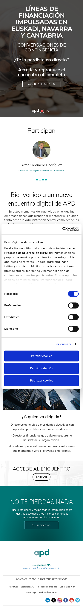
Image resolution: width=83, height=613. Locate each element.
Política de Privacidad (47, 586)
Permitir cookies (41, 356)
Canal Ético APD (67, 586)
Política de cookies (48, 592)
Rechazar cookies (41, 380)
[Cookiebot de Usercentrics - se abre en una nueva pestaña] (62, 229)
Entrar (41, 477)
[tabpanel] (41, 158)
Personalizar (63, 344)
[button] (37, 180)
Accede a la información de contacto (41, 568)
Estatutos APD (27, 586)
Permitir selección (41, 368)
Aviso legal (31, 592)
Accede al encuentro (41, 84)
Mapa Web (13, 586)
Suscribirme (41, 525)
